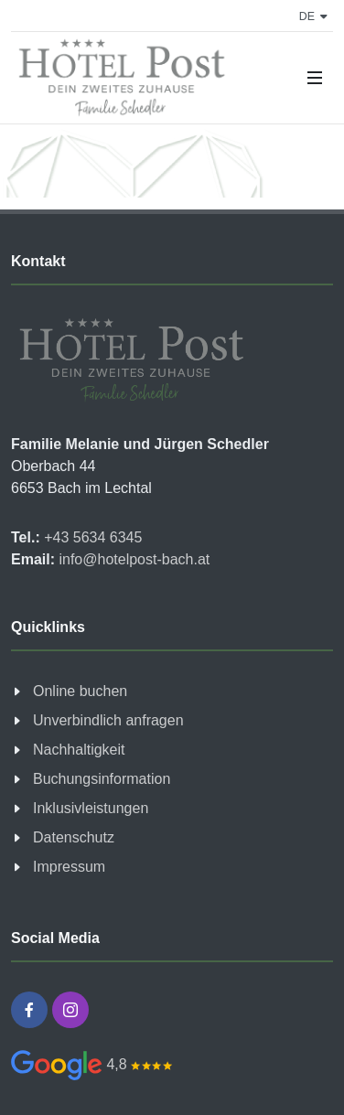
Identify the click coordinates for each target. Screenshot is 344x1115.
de (313, 16)
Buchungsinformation (101, 779)
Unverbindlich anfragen (108, 720)
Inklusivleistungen (90, 808)
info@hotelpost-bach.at (132, 559)
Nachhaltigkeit (79, 749)
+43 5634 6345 (91, 537)
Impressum (69, 866)
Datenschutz (73, 837)
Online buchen (80, 691)
